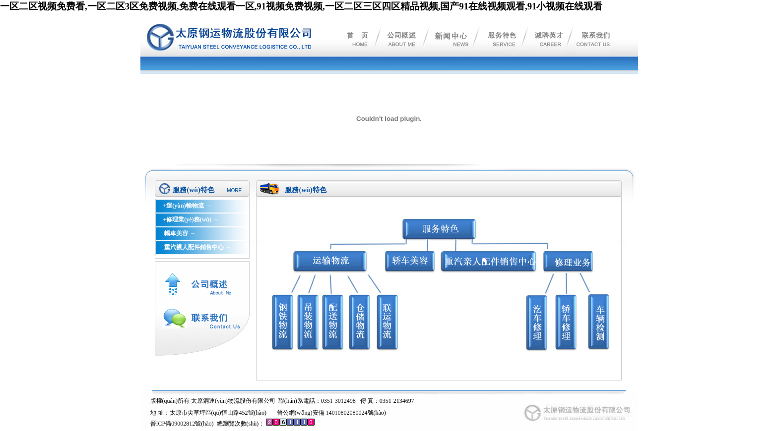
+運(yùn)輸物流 (183, 205)
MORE (234, 190)
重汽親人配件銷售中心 (193, 247)
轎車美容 (175, 233)
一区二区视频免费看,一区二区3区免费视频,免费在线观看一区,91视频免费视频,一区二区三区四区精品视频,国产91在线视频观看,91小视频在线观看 (301, 6)
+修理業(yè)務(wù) (187, 219)
